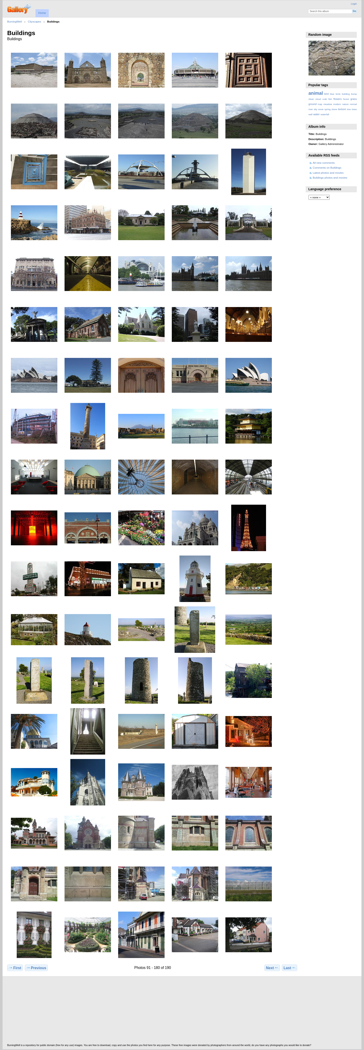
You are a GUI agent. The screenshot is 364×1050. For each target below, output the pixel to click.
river (311, 109)
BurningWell (14, 21)
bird (326, 93)
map (320, 104)
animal (316, 93)
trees (354, 109)
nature (345, 104)
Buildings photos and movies (330, 177)
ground (313, 104)
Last (290, 968)
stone (334, 109)
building (346, 94)
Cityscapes (34, 21)
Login (354, 4)
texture (342, 109)
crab (324, 99)
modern (337, 104)
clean (311, 99)
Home (42, 13)
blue (332, 94)
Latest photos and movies (328, 172)
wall (310, 114)
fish (330, 99)
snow (320, 109)
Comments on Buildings (327, 167)
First (15, 968)
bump (354, 94)
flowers (337, 99)
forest (346, 99)
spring (327, 109)
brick (338, 94)
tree (349, 109)
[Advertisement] (146, 1011)
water (316, 114)
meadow (327, 104)
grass (354, 99)
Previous (36, 968)
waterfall (325, 114)
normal (353, 104)
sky (315, 109)
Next (272, 968)
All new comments (324, 162)
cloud (318, 99)
